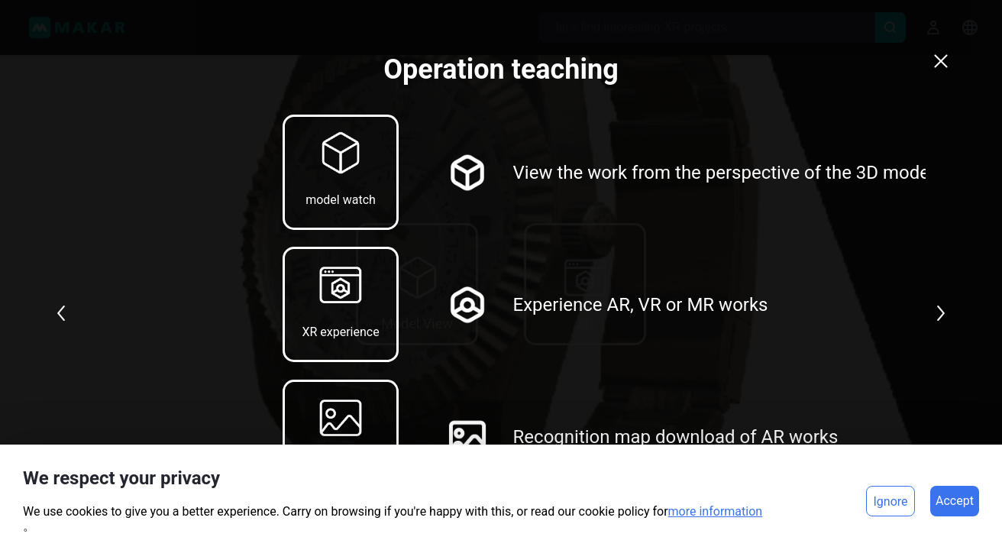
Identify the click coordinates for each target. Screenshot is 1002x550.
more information (715, 511)
